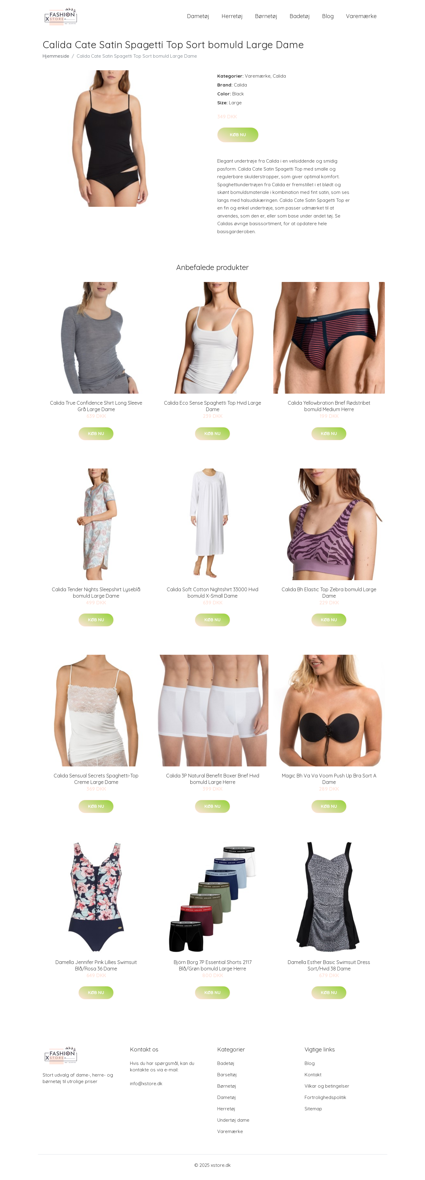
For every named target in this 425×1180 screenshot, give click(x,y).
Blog (328, 18)
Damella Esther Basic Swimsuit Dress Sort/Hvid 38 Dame (329, 969)
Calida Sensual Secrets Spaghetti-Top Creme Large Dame (96, 783)
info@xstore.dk (146, 1088)
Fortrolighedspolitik (325, 1102)
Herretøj (232, 18)
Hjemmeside (56, 60)
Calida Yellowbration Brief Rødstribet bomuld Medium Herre (329, 410)
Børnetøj (266, 18)
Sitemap (313, 1113)
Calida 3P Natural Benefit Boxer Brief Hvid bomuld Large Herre (212, 783)
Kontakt (313, 1079)
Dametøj (198, 18)
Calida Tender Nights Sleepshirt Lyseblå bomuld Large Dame (96, 597)
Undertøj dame (233, 1124)
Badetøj (300, 18)
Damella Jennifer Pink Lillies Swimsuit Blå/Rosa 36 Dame (96, 969)
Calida (279, 80)
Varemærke (361, 18)
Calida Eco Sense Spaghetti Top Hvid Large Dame (212, 410)
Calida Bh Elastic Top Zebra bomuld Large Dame (329, 597)
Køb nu (238, 139)
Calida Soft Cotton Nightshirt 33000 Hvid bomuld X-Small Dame (212, 597)
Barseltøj (227, 1079)
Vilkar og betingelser (327, 1090)
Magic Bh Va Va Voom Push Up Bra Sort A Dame (329, 783)
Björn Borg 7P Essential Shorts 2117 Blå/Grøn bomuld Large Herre (213, 969)
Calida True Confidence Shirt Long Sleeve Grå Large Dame (96, 410)
